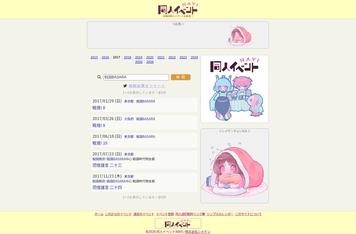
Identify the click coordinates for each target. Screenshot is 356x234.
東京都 (129, 101)
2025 (139, 61)
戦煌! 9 (98, 125)
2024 (194, 57)
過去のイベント (144, 214)
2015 (94, 57)
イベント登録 (165, 214)
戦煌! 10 (99, 143)
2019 (138, 57)
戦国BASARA (145, 101)
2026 (150, 61)
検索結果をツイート (147, 85)
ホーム (98, 214)
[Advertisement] (178, 36)
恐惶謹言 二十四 (107, 187)
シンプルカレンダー (220, 214)
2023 (183, 57)
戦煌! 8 (98, 107)
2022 (172, 57)
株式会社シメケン (197, 231)
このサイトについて (248, 214)
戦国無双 (98, 159)
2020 (149, 57)
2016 (105, 57)
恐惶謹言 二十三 (107, 165)
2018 (127, 57)
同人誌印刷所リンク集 (190, 214)
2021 (161, 57)
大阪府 (129, 118)
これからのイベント (118, 214)
